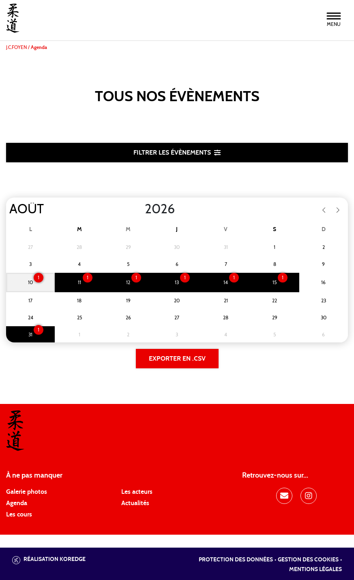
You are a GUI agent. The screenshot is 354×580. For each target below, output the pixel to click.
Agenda (16, 503)
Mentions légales (315, 569)
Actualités (135, 503)
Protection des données (236, 560)
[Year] (138, 209)
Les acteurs (136, 492)
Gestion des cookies (308, 560)
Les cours (19, 514)
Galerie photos (26, 492)
